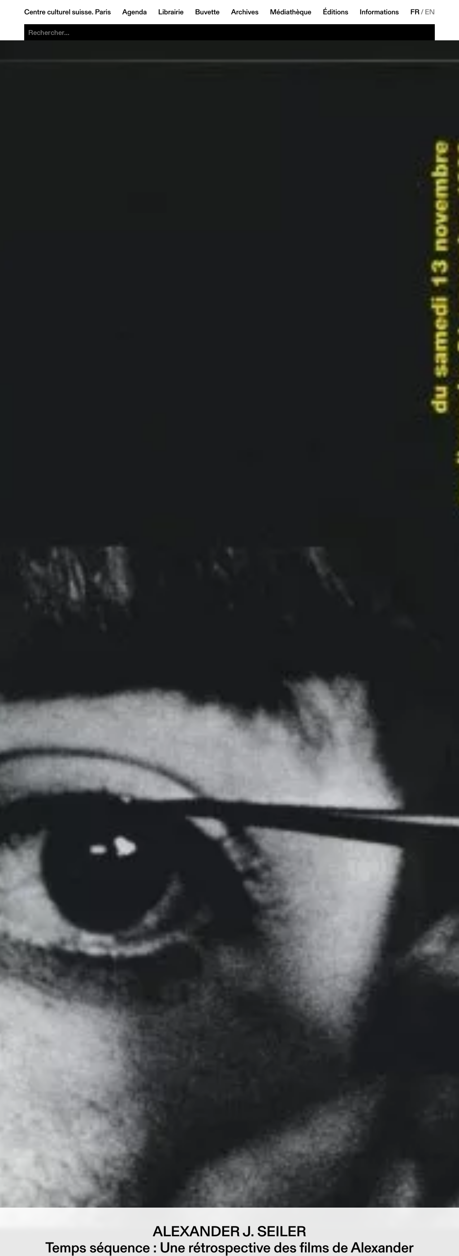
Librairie (171, 12)
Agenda (134, 12)
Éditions (335, 12)
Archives (244, 12)
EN (430, 12)
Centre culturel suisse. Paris (67, 12)
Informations (379, 12)
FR (415, 12)
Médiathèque (290, 12)
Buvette (207, 12)
